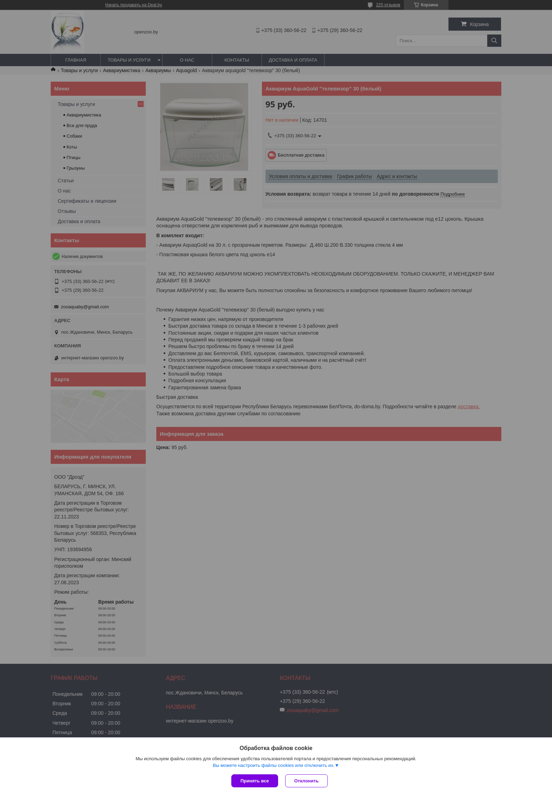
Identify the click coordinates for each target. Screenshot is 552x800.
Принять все (254, 780)
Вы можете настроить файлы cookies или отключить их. (273, 765)
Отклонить (306, 780)
